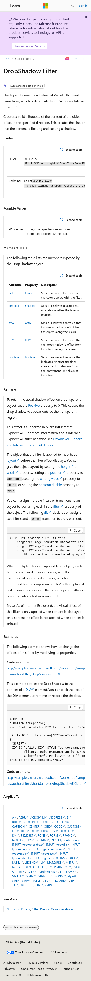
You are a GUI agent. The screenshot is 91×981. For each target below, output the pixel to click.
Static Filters (23, 59)
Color (28, 293)
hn (14, 840)
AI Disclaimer (12, 963)
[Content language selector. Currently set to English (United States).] (23, 942)
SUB (15, 880)
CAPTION (18, 826)
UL (28, 885)
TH (72, 880)
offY (11, 340)
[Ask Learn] (67, 58)
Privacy (8, 969)
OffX (28, 323)
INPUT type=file (56, 844)
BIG (25, 822)
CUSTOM (73, 826)
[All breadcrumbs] (7, 58)
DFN (34, 831)
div (46, 512)
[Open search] (72, 6)
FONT (41, 835)
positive (14, 357)
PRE (75, 867)
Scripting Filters (18, 909)
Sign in (83, 5)
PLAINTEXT (61, 867)
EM (14, 835)
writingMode (49, 478)
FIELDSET (27, 835)
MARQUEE (54, 862)
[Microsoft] (45, 6)
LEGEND (30, 862)
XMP (48, 885)
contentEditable (50, 484)
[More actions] (84, 58)
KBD (72, 858)
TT (13, 885)
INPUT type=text (45, 858)
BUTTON (61, 822)
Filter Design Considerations (52, 909)
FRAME (67, 835)
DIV (28, 689)
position (56, 472)
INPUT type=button (64, 840)
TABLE (36, 880)
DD (14, 831)
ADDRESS (55, 817)
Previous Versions (37, 963)
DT (70, 831)
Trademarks (10, 975)
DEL (23, 831)
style (71, 876)
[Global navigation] (4, 6)
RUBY (30, 871)
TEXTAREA (59, 880)
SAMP (70, 871)
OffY (28, 340)
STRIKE (42, 876)
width (11, 472)
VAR (37, 885)
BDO (15, 822)
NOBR (16, 867)
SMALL (17, 876)
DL (61, 831)
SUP (25, 880)
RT (20, 871)
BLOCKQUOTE (41, 822)
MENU (70, 862)
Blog (56, 963)
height (65, 466)
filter (56, 506)
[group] (46, 176)
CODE (58, 826)
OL (26, 867)
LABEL (16, 862)
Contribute (75, 963)
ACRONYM (37, 817)
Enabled (30, 305)
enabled (14, 305)
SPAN (29, 876)
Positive (30, 357)
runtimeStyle (46, 871)
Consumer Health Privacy (37, 969)
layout (11, 460)
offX (11, 323)
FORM (54, 835)
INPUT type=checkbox (27, 844)
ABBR (22, 817)
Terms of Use (70, 969)
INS (62, 858)
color (12, 293)
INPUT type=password (47, 849)
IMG (43, 840)
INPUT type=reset (43, 853)
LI (41, 862)
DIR (43, 831)
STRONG (57, 876)
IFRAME (31, 840)
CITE (47, 826)
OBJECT (38, 867)
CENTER (34, 826)
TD (46, 880)
